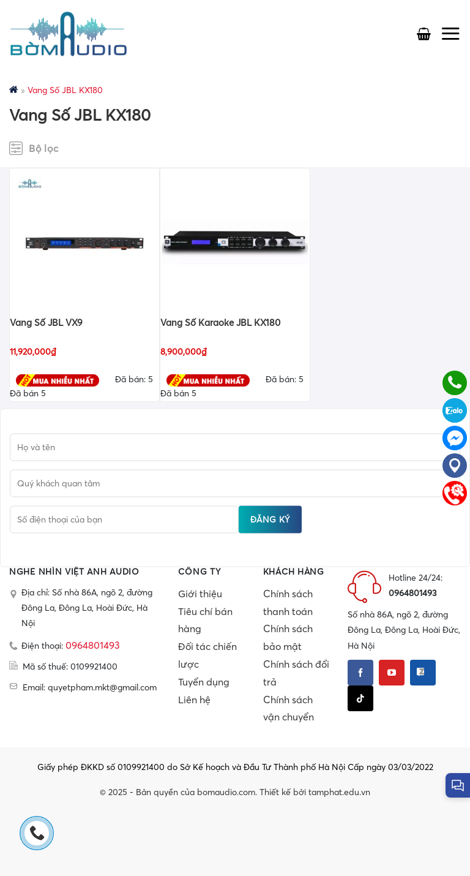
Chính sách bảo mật (288, 637)
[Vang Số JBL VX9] (84, 241)
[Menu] (450, 33)
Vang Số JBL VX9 (46, 322)
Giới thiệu (200, 593)
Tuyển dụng (203, 682)
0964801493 (92, 645)
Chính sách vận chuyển (288, 708)
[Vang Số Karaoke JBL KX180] (235, 241)
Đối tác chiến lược (207, 655)
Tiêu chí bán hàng (205, 620)
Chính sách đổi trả (296, 673)
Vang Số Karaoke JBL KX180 (220, 322)
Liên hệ (194, 699)
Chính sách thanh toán (288, 602)
